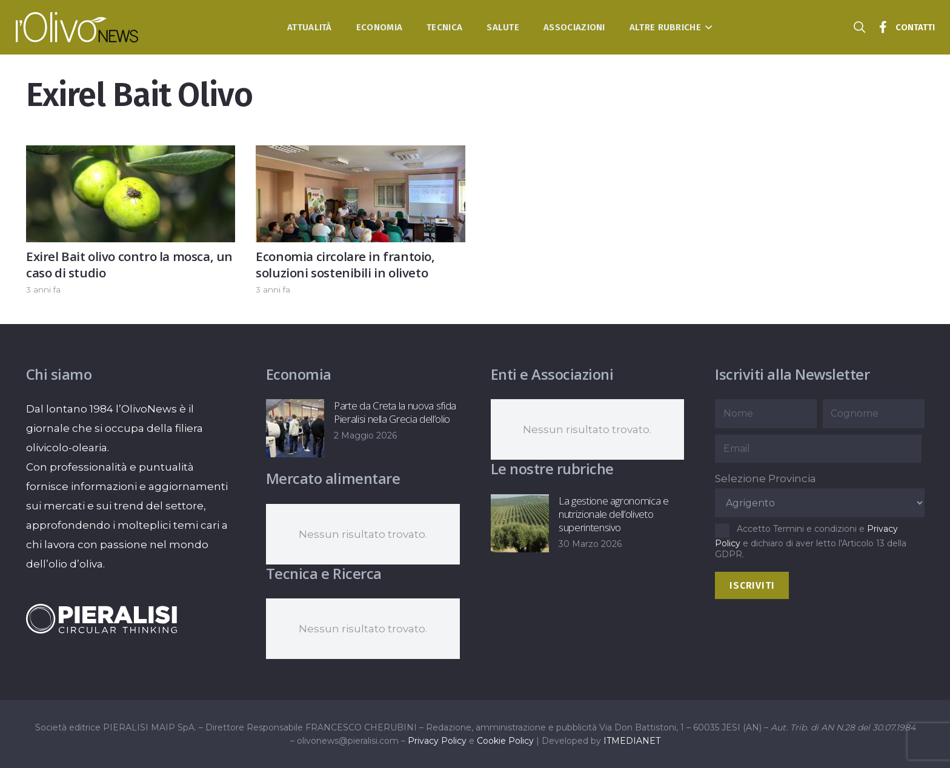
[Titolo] (883, 27)
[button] (706, 27)
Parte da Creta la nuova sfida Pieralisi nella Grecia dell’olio (395, 412)
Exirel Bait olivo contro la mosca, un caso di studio (129, 264)
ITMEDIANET (631, 740)
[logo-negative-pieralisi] (102, 618)
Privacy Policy (437, 740)
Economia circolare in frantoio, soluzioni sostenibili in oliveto (345, 264)
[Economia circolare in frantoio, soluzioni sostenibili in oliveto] (360, 155)
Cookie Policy (505, 740)
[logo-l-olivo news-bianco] (77, 27)
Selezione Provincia (765, 478)
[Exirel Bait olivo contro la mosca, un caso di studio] (130, 155)
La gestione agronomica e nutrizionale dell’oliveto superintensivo (613, 514)
